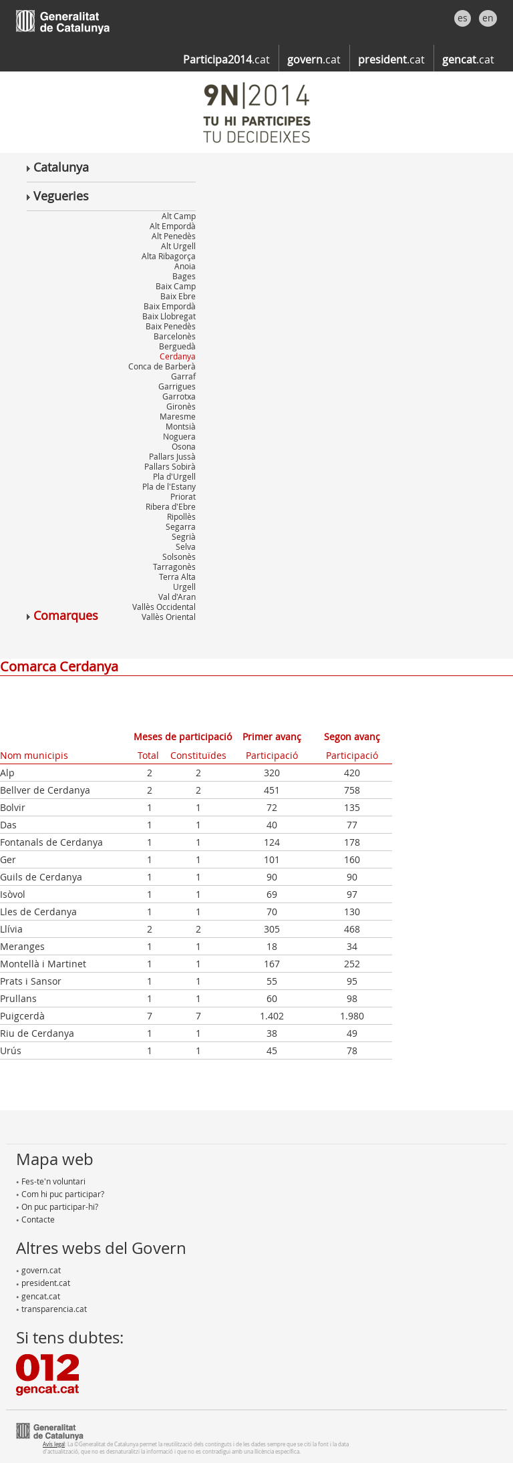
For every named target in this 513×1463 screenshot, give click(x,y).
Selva (186, 546)
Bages (184, 276)
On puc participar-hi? (57, 1206)
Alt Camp (179, 215)
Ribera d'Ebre (171, 506)
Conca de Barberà (162, 366)
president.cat (43, 1282)
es (463, 17)
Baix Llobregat (169, 316)
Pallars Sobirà (170, 466)
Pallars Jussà (172, 456)
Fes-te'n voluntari (51, 1181)
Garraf (183, 376)
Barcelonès (175, 336)
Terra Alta (177, 576)
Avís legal (54, 1444)
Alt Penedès (174, 235)
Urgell (184, 586)
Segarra (181, 526)
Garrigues (177, 386)
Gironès (181, 406)
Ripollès (181, 516)
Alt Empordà (173, 225)
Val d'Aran (177, 596)
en (488, 17)
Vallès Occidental (164, 606)
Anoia (185, 266)
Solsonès (179, 556)
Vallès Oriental (169, 616)
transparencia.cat (51, 1308)
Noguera (179, 436)
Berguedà (177, 346)
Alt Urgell (178, 245)
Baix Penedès (171, 326)
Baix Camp (176, 286)
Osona (184, 446)
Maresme (178, 416)
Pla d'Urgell (174, 476)
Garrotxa (179, 396)
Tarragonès (174, 566)
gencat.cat (38, 1296)
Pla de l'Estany (169, 486)
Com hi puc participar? (60, 1193)
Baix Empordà (170, 306)
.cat (226, 59)
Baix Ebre (178, 296)
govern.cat (38, 1270)
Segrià (184, 536)
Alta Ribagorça (169, 256)
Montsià (181, 426)
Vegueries (58, 196)
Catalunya (58, 167)
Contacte (35, 1219)
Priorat (183, 496)
